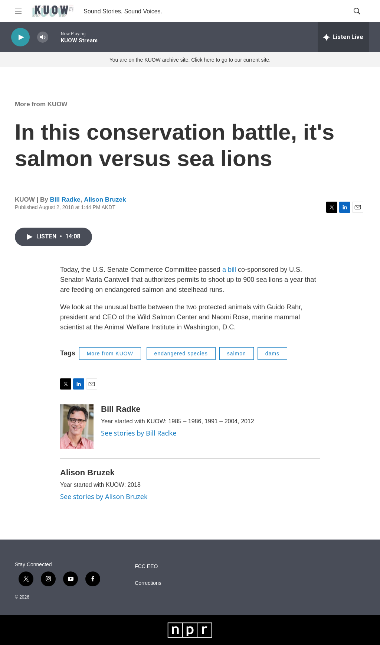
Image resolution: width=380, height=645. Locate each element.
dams (272, 353)
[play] (20, 37)
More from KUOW (41, 104)
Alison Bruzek (105, 199)
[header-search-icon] (357, 11)
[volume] (42, 37)
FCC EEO (146, 566)
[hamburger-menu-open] (18, 11)
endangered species (181, 353)
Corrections (148, 583)
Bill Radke (65, 199)
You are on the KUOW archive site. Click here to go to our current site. (190, 60)
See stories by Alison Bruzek (104, 496)
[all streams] (343, 37)
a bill (229, 269)
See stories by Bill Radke (138, 433)
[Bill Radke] (77, 426)
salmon (236, 353)
